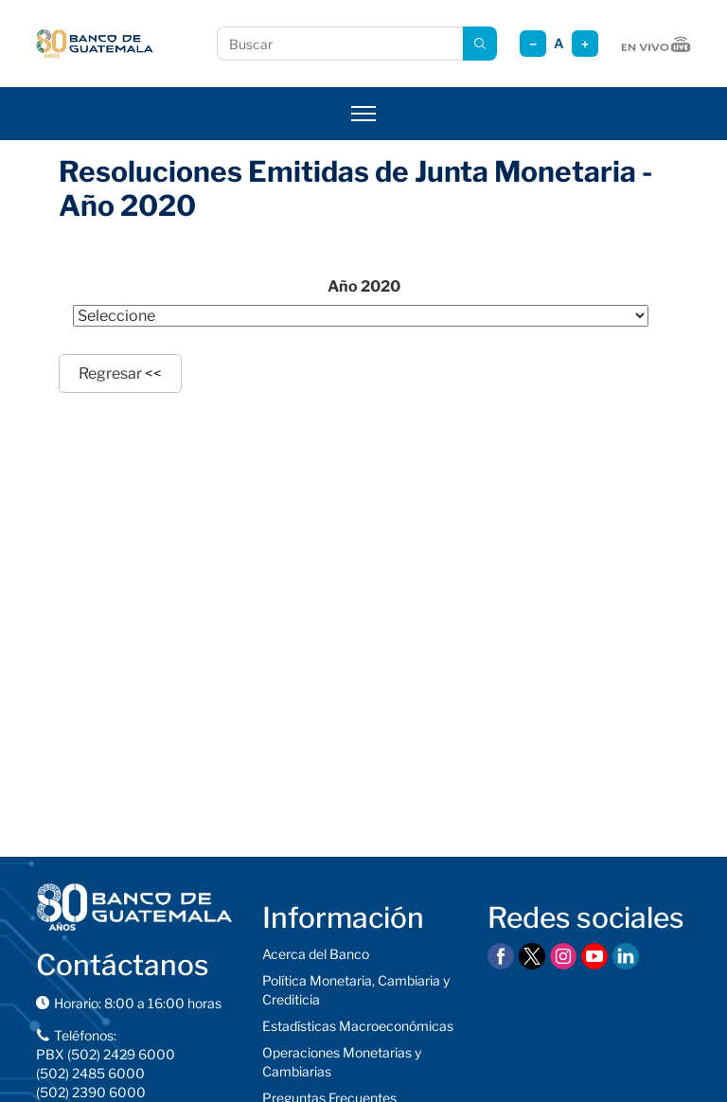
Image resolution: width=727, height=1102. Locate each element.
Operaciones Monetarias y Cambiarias (341, 1061)
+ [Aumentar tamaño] (585, 44)
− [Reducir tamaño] (533, 44)
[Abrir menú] (363, 114)
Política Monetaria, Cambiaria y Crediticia (356, 989)
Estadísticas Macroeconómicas (357, 1026)
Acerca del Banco (315, 954)
